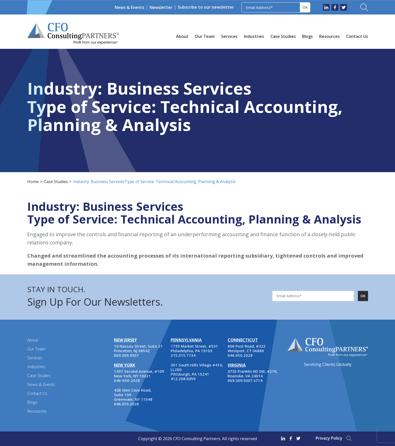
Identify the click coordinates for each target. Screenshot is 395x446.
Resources (329, 36)
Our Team (205, 36)
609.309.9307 (126, 355)
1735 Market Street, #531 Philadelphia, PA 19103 (194, 348)
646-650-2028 (127, 380)
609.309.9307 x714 (245, 380)
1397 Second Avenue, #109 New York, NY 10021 (139, 373)
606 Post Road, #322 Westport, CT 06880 (247, 348)
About (182, 36)
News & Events (129, 7)
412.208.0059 (183, 378)
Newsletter (161, 7)
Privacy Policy (329, 438)
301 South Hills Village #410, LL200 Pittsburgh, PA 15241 (197, 369)
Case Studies (283, 36)
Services (229, 36)
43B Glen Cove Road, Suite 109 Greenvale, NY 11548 (133, 395)
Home (33, 181)
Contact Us (357, 36)
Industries (254, 36)
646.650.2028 (126, 404)
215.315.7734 (183, 355)
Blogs (307, 36)
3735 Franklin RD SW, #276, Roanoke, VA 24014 (252, 373)
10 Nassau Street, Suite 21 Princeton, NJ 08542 (138, 348)
